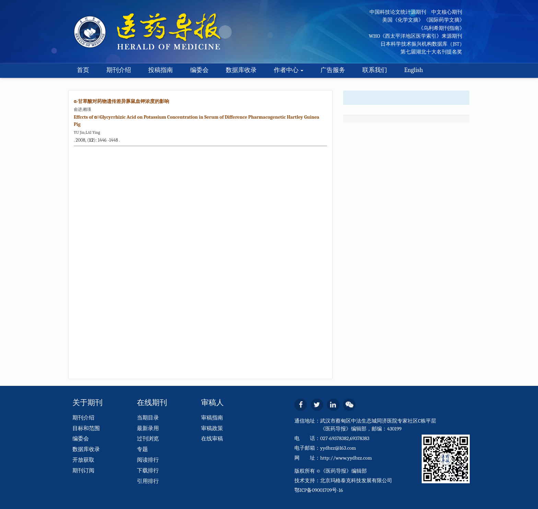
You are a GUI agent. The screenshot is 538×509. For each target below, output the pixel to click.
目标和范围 (86, 428)
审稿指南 (212, 418)
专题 (142, 449)
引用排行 (148, 481)
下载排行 (148, 470)
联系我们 (374, 70)
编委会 (199, 70)
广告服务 (332, 70)
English (413, 70)
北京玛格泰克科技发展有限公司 (356, 480)
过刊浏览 (148, 439)
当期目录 (148, 418)
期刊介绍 (118, 70)
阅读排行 (148, 460)
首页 (83, 70)
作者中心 (288, 70)
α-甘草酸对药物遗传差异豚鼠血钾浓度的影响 (121, 101)
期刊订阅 (83, 470)
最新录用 (148, 428)
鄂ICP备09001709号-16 (318, 490)
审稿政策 (212, 428)
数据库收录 (241, 70)
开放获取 (83, 460)
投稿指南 (160, 70)
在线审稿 (212, 439)
